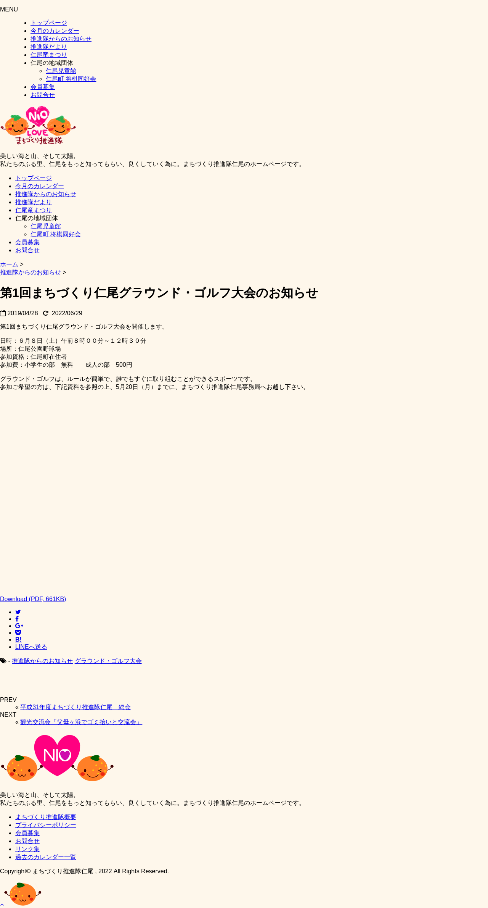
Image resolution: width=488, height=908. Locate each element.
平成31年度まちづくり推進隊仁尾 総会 (75, 707)
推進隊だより (48, 47)
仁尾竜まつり (48, 55)
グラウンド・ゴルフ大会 (108, 661)
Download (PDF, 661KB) (33, 599)
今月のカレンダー (54, 30)
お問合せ (42, 95)
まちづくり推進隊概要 (45, 817)
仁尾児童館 (61, 71)
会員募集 (42, 87)
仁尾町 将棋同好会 (71, 79)
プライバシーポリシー (45, 825)
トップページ (48, 22)
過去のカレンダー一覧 (45, 857)
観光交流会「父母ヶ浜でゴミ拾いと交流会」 (81, 722)
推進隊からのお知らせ (61, 38)
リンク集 (27, 849)
